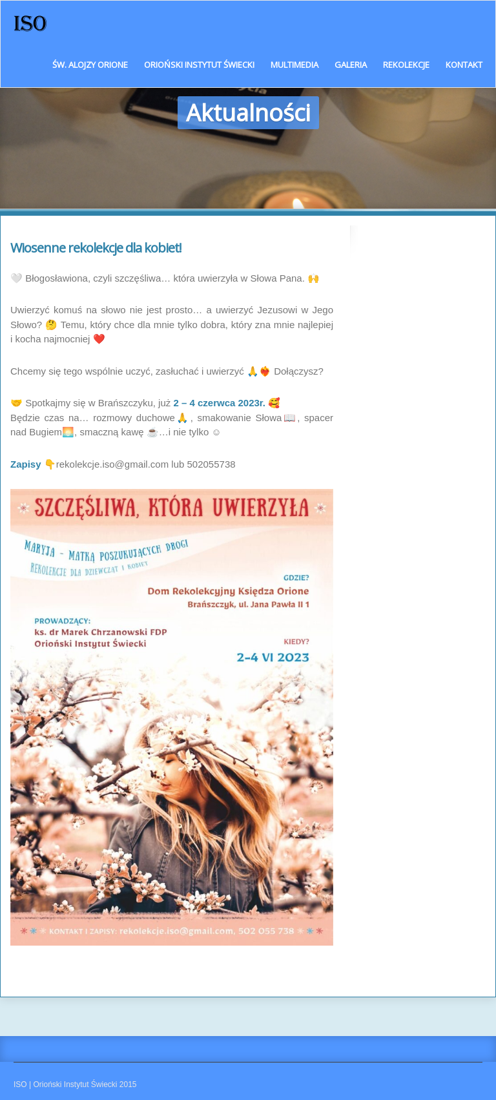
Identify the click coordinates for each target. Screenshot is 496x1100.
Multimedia (294, 64)
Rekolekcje (406, 64)
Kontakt (464, 64)
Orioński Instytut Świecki (199, 64)
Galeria (351, 64)
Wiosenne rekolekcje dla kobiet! (95, 247)
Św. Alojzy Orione (90, 64)
